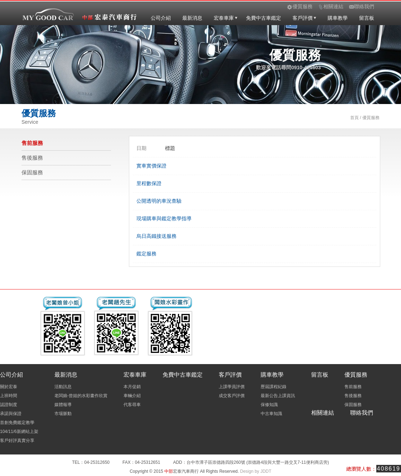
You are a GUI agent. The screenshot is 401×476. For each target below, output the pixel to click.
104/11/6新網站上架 (19, 431)
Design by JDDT (255, 471)
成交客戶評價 (232, 395)
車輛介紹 (132, 395)
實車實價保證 (151, 166)
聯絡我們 (361, 413)
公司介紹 (161, 18)
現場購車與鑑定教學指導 (164, 218)
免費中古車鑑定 (263, 18)
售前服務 (32, 143)
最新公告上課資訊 (278, 395)
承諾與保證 (10, 413)
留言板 (366, 18)
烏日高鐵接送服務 (156, 236)
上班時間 (8, 395)
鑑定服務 (146, 253)
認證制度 (8, 404)
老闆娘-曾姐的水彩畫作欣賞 (80, 395)
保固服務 (32, 172)
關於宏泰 (8, 386)
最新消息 (192, 18)
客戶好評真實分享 (17, 440)
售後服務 (32, 158)
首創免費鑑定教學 (17, 422)
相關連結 (322, 413)
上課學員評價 (232, 386)
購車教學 (338, 18)
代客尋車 (132, 404)
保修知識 (269, 404)
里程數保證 (148, 183)
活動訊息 (63, 386)
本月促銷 (132, 386)
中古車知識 (271, 413)
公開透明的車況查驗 (159, 201)
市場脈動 (63, 413)
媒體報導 (63, 404)
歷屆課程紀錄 (273, 386)
